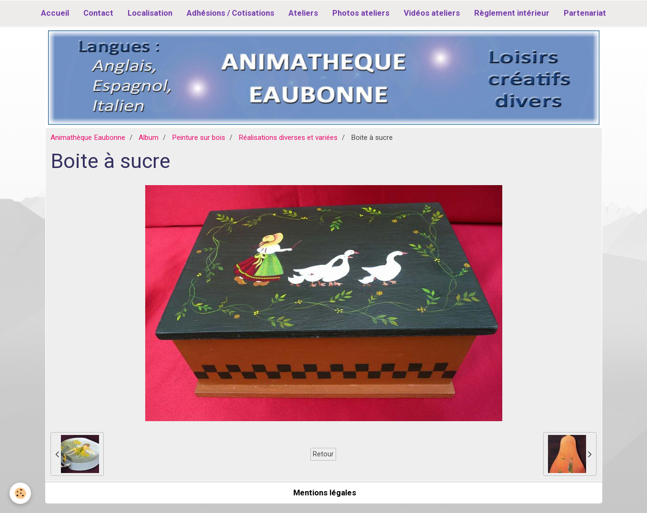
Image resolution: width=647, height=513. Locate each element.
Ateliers (303, 13)
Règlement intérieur (511, 13)
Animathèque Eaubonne (87, 137)
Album (149, 137)
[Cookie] (20, 493)
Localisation (150, 13)
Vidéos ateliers (432, 13)
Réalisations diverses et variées (288, 137)
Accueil (55, 13)
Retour (323, 454)
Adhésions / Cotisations (230, 13)
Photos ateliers (360, 13)
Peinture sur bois (198, 137)
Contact (98, 13)
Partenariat (585, 13)
